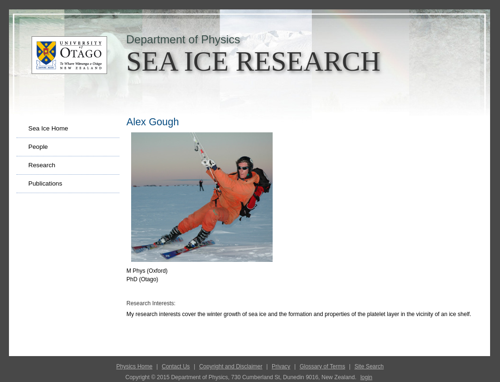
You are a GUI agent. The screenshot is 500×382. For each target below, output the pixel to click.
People (38, 146)
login (366, 377)
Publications (45, 183)
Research (41, 165)
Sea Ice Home (48, 128)
